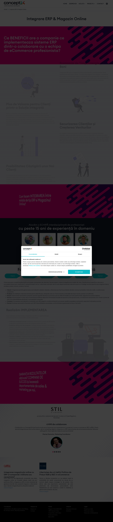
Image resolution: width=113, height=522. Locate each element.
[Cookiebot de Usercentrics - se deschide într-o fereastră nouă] (83, 249)
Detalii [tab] (56, 254)
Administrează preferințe (56, 272)
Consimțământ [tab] (33, 254)
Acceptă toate (79, 272)
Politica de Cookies (34, 265)
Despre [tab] (80, 254)
